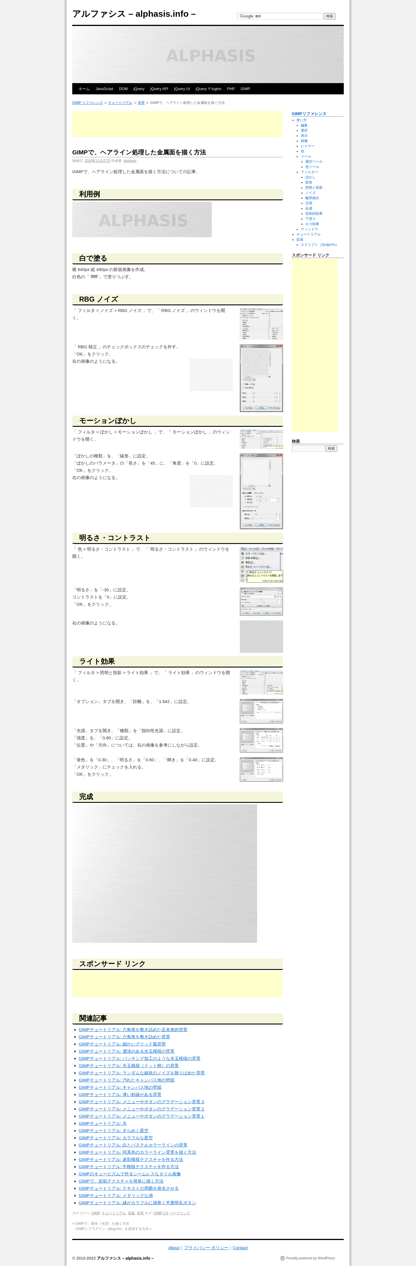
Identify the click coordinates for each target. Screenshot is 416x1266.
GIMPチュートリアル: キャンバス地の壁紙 (120, 1087)
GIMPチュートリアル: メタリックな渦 (116, 1195)
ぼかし (310, 177)
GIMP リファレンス (87, 103)
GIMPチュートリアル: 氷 (103, 1123)
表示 (304, 136)
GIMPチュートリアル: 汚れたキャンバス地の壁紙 (127, 1080)
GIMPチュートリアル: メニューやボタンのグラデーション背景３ (142, 1101)
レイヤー (308, 146)
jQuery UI (182, 89)
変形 (308, 182)
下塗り (310, 219)
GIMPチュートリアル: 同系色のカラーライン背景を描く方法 (137, 1152)
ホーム (84, 89)
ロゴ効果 (312, 224)
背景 (141, 103)
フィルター (309, 172)
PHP (231, 89)
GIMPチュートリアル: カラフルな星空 (116, 1137)
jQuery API (159, 89)
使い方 (301, 120)
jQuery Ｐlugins (208, 89)
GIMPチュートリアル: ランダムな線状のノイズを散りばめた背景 (142, 1072)
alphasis (130, 161)
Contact (240, 1247)
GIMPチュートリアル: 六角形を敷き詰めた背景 (124, 1036)
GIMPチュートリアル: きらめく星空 (114, 1130)
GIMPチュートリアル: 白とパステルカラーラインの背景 (133, 1144)
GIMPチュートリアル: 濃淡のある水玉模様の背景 (127, 1051)
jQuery (138, 89)
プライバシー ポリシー (206, 1247)
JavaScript (104, 89)
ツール (306, 156)
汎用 (308, 203)
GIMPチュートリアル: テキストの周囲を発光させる (129, 1188)
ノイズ (310, 193)
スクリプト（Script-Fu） (320, 245)
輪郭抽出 (312, 198)
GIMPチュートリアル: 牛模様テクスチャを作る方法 (129, 1166)
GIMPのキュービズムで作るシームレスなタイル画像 (130, 1173)
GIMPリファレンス (309, 113)
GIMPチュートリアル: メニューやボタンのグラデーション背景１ (142, 1116)
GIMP (245, 89)
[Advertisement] (177, 124)
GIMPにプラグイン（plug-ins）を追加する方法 (114, 1229)
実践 (131, 1213)
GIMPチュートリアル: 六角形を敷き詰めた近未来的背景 (133, 1029)
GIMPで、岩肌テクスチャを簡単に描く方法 (121, 1181)
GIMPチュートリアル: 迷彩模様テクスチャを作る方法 (131, 1159)
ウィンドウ (309, 229)
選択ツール (314, 162)
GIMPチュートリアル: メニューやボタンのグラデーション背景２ (142, 1108)
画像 (304, 141)
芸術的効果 (314, 214)
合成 (308, 208)
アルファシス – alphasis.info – (134, 13)
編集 (304, 125)
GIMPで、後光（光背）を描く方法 (100, 1224)
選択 (304, 130)
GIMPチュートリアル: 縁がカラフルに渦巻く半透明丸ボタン (137, 1202)
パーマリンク (179, 1213)
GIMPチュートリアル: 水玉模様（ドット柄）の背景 (129, 1065)
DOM (123, 89)
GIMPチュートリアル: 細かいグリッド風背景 (122, 1043)
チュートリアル (120, 103)
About (173, 1247)
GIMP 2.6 (161, 1213)
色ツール (312, 167)
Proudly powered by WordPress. (311, 1258)
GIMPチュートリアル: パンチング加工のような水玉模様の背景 (140, 1058)
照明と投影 (314, 188)
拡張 (299, 240)
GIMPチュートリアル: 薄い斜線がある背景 (120, 1094)
